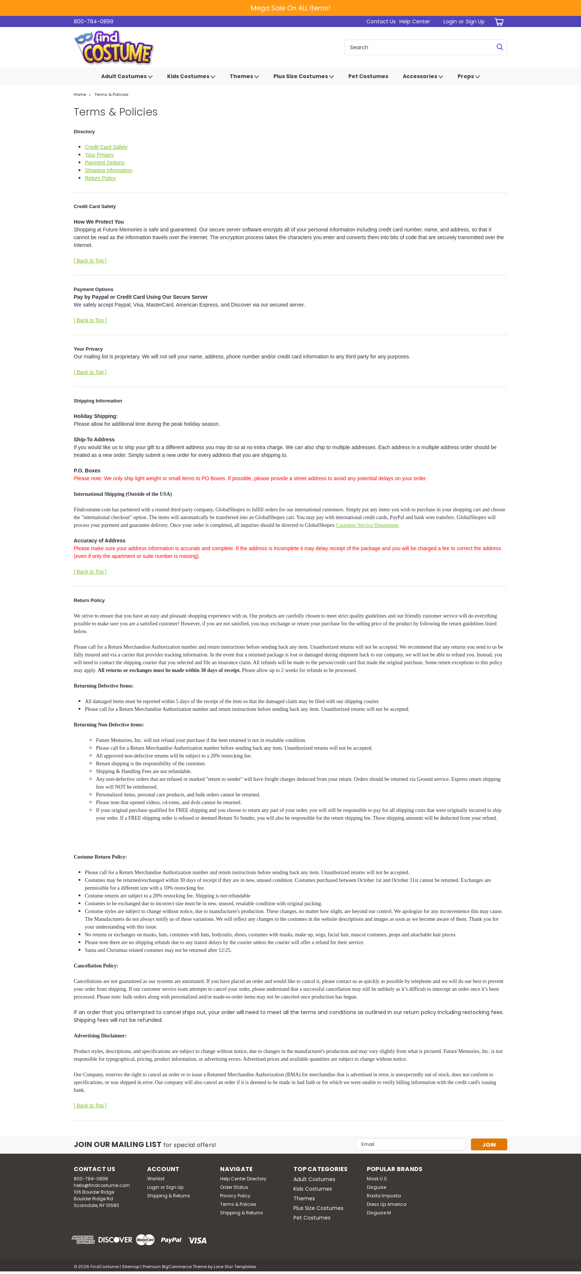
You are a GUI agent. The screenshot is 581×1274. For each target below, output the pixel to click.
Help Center (414, 21)
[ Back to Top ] (90, 261)
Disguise (376, 1187)
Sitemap (130, 1267)
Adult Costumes (127, 77)
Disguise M (379, 1213)
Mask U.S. (377, 1179)
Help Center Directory (243, 1179)
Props (469, 77)
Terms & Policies (111, 94)
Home (80, 94)
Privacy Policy (235, 1196)
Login (450, 21)
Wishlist (156, 1179)
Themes (244, 77)
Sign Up (475, 21)
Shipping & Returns (168, 1196)
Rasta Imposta (384, 1196)
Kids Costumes (191, 77)
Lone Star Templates (235, 1267)
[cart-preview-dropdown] (497, 21)
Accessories (423, 77)
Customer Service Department (367, 525)
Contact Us (381, 21)
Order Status (234, 1187)
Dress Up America (386, 1204)
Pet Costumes (368, 76)
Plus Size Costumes (303, 77)
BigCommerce (177, 1267)
